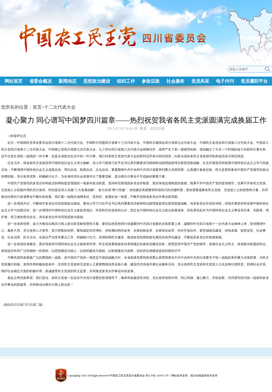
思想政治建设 (96, 81)
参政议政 (151, 81)
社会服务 (175, 81)
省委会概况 (40, 81)
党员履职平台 (254, 81)
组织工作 (126, 81)
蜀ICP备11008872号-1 (158, 375)
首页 (37, 107)
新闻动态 (67, 81)
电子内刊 (225, 81)
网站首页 (13, 81)
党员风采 (200, 81)
